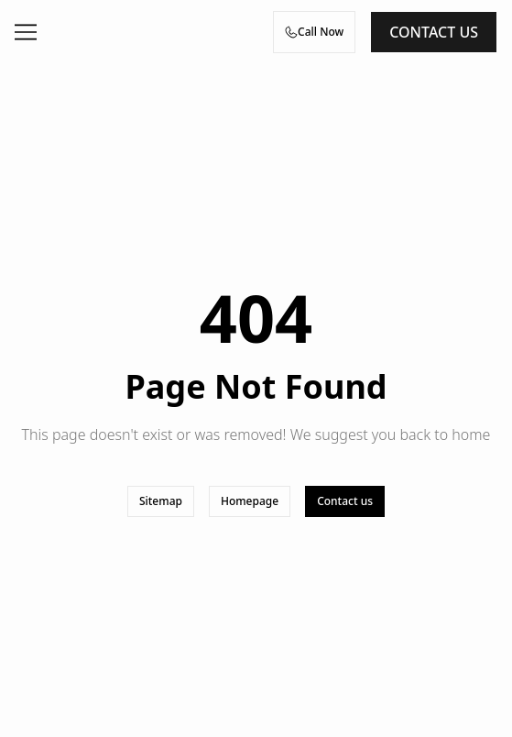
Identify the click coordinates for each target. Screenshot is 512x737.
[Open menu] (25, 32)
